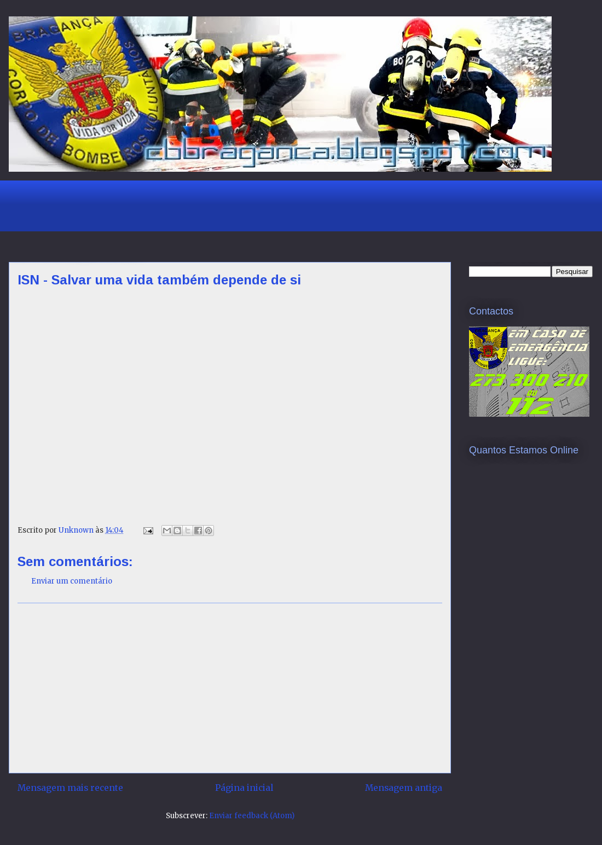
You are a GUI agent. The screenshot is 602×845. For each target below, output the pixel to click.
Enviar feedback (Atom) (251, 815)
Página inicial (244, 788)
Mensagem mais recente (70, 788)
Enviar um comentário (71, 581)
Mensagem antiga (403, 788)
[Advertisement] (216, 204)
